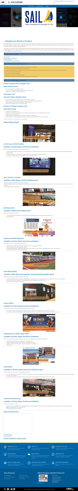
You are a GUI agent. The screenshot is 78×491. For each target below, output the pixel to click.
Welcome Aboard (40, 6)
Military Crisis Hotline (56, 477)
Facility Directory (14, 462)
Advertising (12, 454)
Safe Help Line (40, 483)
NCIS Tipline (54, 475)
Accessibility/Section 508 (24, 477)
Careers (47, 6)
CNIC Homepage (7, 475)
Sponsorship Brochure (11, 412)
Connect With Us (61, 446)
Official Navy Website (23, 475)
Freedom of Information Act (9, 477)
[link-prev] (17, 17)
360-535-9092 (7, 56)
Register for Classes (39, 462)
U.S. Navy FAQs (22, 478)
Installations (31, 6)
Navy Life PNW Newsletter (59, 1)
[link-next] (61, 17)
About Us (35, 446)
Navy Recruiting (7, 478)
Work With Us (12, 446)
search (53, 3)
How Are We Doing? (62, 462)
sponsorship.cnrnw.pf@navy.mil (10, 58)
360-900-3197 (55, 482)
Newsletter (60, 454)
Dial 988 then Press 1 (56, 478)
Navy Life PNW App (70, 1)
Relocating (35, 454)
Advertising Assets (8, 59)
